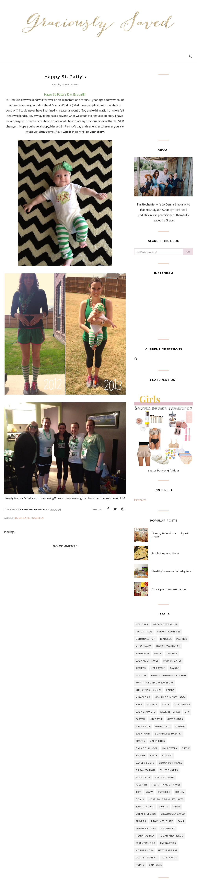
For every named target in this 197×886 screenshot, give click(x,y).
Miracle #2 (143, 697)
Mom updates (172, 661)
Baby (139, 704)
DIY (187, 712)
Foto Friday (144, 631)
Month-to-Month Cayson (168, 675)
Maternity (168, 828)
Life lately (158, 668)
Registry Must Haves (166, 785)
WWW (149, 792)
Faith (166, 704)
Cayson (175, 668)
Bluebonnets (169, 770)
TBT (138, 792)
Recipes (141, 668)
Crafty (140, 741)
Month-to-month (168, 646)
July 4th (141, 785)
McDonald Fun (146, 639)
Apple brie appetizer (165, 553)
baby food (143, 734)
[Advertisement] (65, 673)
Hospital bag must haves (166, 799)
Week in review (170, 712)
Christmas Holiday (149, 690)
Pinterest (140, 500)
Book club (143, 777)
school (180, 726)
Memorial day (145, 836)
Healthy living (165, 777)
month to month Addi (170, 697)
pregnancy (169, 857)
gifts (158, 653)
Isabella (37, 518)
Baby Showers (145, 712)
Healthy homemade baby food (172, 571)
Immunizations (146, 828)
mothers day (145, 850)
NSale (153, 755)
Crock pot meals (170, 763)
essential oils (145, 843)
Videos (163, 806)
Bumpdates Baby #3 (168, 734)
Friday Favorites (168, 631)
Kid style (156, 719)
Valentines (157, 741)
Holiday (141, 675)
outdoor (164, 792)
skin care (155, 865)
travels (171, 653)
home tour (162, 726)
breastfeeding (146, 814)
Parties (181, 639)
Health (140, 755)
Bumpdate (22, 518)
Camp (181, 821)
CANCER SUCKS (145, 763)
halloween (169, 748)
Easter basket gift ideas (164, 470)
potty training (146, 857)
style (186, 748)
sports (141, 821)
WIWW (177, 806)
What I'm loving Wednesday (155, 682)
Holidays (142, 624)
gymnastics (168, 843)
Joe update (182, 704)
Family (170, 690)
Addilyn (152, 704)
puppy (140, 865)
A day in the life (162, 821)
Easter (140, 719)
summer (167, 755)
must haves (143, 646)
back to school (147, 748)
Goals (140, 799)
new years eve (168, 850)
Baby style (143, 726)
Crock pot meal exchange (169, 589)
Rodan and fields (171, 836)
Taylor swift (145, 806)
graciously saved (173, 814)
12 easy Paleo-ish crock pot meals (170, 535)
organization (145, 770)
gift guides (175, 719)
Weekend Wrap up (165, 624)
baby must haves (147, 661)
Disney (179, 792)
